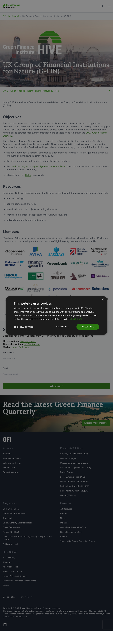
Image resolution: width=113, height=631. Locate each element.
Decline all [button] (61, 326)
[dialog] (56, 315)
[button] (23, 326)
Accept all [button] (87, 326)
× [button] (103, 299)
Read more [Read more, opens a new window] (77, 318)
